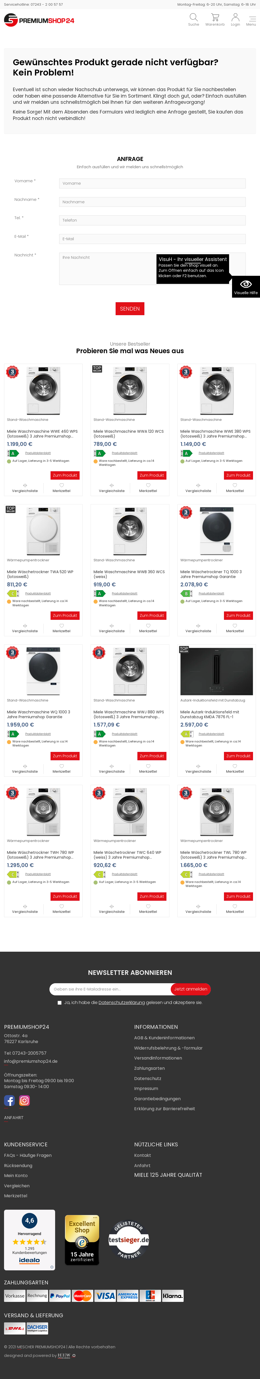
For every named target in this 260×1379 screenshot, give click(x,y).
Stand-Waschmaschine (27, 419)
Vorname (24, 181)
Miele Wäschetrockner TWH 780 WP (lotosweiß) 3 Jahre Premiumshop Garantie (40, 857)
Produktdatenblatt (38, 453)
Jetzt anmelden (190, 989)
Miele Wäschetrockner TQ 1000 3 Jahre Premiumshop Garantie (211, 574)
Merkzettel (61, 488)
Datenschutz (147, 1078)
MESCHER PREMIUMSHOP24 (41, 1347)
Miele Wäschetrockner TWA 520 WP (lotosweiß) (40, 574)
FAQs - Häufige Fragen (28, 1155)
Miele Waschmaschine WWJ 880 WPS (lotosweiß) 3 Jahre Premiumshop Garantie (129, 716)
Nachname (26, 199)
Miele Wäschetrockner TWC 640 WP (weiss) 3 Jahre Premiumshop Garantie (127, 857)
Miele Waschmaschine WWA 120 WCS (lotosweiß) (129, 434)
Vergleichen (17, 1186)
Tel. (18, 218)
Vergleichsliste (25, 488)
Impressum (146, 1088)
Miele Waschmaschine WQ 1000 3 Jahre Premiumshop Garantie (38, 714)
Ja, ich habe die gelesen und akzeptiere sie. (133, 1003)
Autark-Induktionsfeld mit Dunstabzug (212, 700)
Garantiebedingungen (157, 1099)
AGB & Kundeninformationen (164, 1038)
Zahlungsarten (149, 1068)
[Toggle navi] (251, 22)
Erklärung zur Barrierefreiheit (164, 1109)
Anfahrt (142, 1166)
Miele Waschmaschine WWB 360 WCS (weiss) (129, 574)
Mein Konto (16, 1175)
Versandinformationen (158, 1058)
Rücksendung (18, 1166)
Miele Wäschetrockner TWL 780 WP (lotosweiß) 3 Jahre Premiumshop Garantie (213, 857)
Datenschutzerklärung (122, 1002)
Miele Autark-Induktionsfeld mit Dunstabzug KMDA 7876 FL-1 (209, 714)
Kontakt (142, 1155)
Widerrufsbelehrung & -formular (168, 1048)
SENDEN (130, 308)
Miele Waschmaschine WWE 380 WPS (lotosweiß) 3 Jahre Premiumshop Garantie (215, 436)
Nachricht (24, 255)
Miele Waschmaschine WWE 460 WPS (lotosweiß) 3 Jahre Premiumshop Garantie (42, 436)
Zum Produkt (65, 475)
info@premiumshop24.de (31, 1061)
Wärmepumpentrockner (28, 560)
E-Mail (20, 236)
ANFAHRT (14, 1118)
